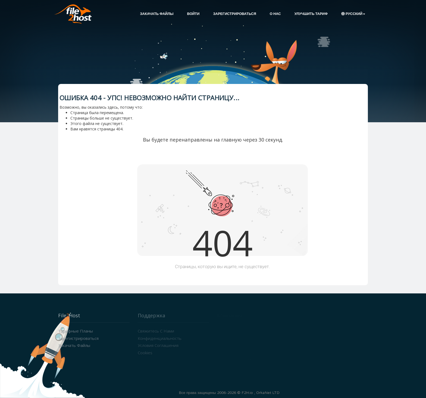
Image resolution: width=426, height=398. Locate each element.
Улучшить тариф (311, 14)
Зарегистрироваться (234, 14)
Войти (193, 14)
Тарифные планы (75, 331)
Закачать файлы (156, 14)
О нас (275, 14)
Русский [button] (353, 14)
